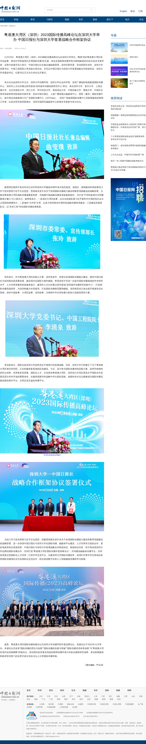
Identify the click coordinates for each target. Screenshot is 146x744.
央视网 (80, 704)
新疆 (111, 699)
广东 (43, 699)
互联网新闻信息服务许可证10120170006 (69, 713)
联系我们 (12, 700)
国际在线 (70, 704)
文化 (141, 19)
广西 (51, 699)
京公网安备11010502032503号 (50, 716)
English (123, 11)
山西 (63, 696)
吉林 (78, 696)
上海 (95, 696)
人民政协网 (63, 707)
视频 (67, 19)
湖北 (28, 699)
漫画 (95, 19)
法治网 (74, 707)
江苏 (103, 696)
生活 (73, 690)
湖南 (36, 699)
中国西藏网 (129, 704)
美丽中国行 (134, 57)
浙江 (110, 696)
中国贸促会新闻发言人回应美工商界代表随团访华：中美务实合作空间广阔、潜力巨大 (128, 127)
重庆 (66, 699)
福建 (118, 696)
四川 (73, 699)
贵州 (81, 699)
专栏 (81, 19)
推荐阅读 (116, 98)
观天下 (110, 19)
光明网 (29, 707)
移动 (132, 11)
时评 (40, 690)
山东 (133, 696)
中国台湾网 (117, 704)
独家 (118, 690)
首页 (2, 19)
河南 (140, 696)
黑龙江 (87, 696)
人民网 (41, 704)
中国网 (60, 704)
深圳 (119, 699)
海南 (58, 699)
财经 (62, 690)
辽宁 (71, 696)
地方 (127, 19)
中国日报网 (3, 26)
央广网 (140, 704)
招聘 (129, 690)
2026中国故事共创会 (137, 45)
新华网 (51, 704)
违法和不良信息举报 (46, 713)
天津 (48, 696)
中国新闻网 (51, 707)
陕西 (103, 699)
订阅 (140, 11)
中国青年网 (91, 704)
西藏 (96, 699)
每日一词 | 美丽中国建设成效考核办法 (127, 161)
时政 (16, 19)
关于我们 (4, 700)
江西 (125, 696)
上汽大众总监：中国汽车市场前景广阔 (127, 155)
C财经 (50, 19)
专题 (114, 35)
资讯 (32, 19)
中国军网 (39, 707)
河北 (56, 696)
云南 (88, 699)
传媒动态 (12, 26)
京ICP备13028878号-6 (90, 716)
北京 (41, 696)
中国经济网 (104, 704)
